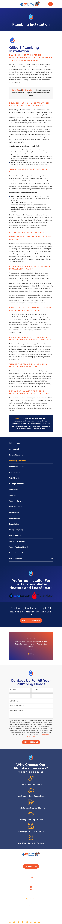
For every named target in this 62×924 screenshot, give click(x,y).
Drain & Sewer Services (37, 860)
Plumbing (26, 860)
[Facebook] (23, 922)
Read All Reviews (31, 620)
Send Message (31, 742)
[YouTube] (14, 922)
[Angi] (31, 922)
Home (12, 860)
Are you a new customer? (17, 705)
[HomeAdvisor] (39, 922)
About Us (18, 860)
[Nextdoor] (35, 922)
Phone (12, 695)
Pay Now (49, 860)
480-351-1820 (31, 883)
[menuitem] (31, 450)
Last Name (35, 689)
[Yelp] (10, 922)
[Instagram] (27, 922)
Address (12, 700)
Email (33, 695)
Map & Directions (31, 899)
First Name (13, 689)
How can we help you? (16, 710)
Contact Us (31, 866)
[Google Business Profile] (18, 922)
